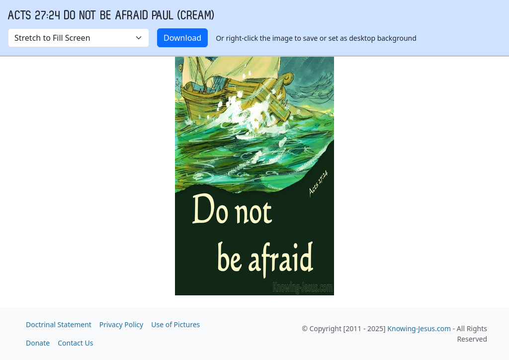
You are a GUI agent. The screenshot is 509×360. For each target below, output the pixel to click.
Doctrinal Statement (58, 324)
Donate (38, 343)
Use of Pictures (175, 324)
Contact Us (75, 343)
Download (182, 37)
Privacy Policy (121, 324)
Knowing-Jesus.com (419, 328)
